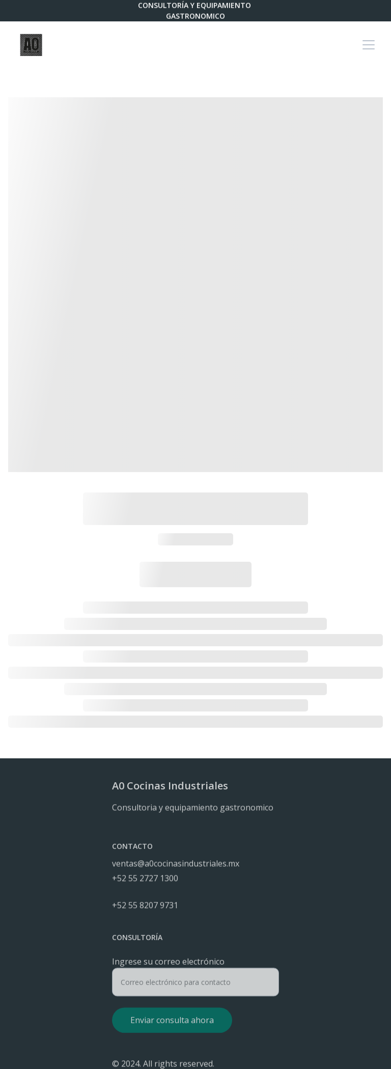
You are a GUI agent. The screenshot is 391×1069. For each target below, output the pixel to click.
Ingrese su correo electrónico (168, 964)
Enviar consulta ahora (172, 1023)
